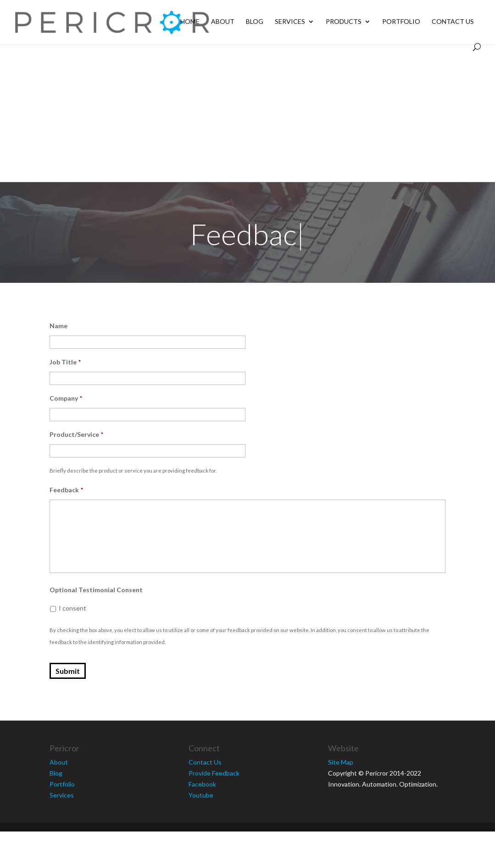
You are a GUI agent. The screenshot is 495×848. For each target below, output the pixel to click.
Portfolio (401, 21)
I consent (72, 608)
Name (58, 326)
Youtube (201, 795)
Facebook (202, 784)
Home (190, 21)
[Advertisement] (248, 113)
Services (290, 21)
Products (344, 21)
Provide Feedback (214, 773)
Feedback (66, 490)
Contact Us (453, 21)
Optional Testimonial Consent (96, 590)
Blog (254, 21)
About (222, 21)
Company (66, 398)
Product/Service (76, 434)
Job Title (65, 362)
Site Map (340, 762)
